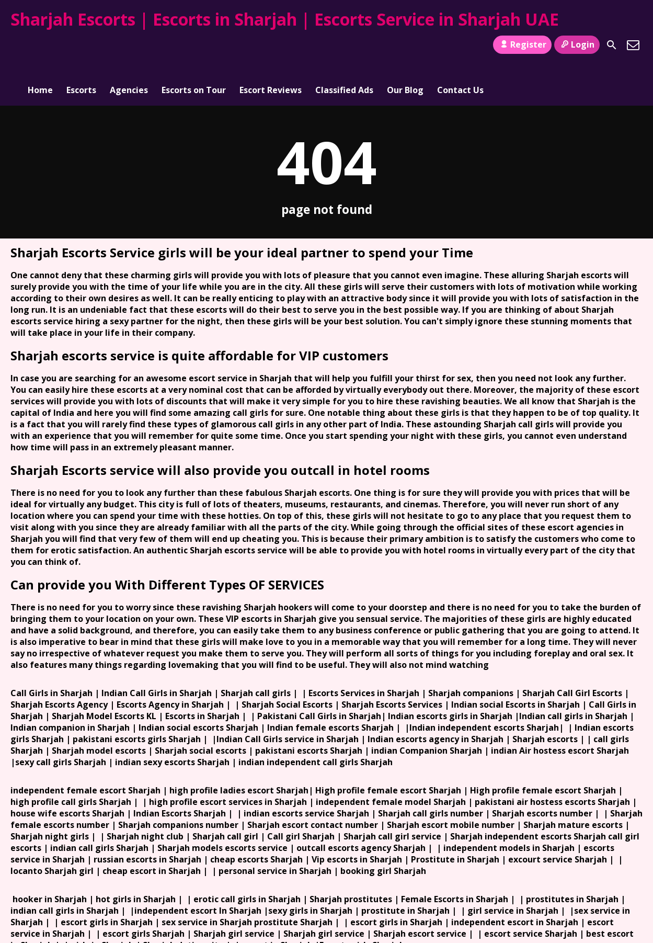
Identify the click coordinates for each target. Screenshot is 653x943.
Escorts (81, 45)
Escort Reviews (270, 45)
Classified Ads (344, 45)
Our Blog (405, 45)
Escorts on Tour (194, 45)
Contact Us (460, 45)
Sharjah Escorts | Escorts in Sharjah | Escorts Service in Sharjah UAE (284, 19)
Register (522, 44)
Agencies (129, 45)
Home (40, 45)
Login (576, 44)
